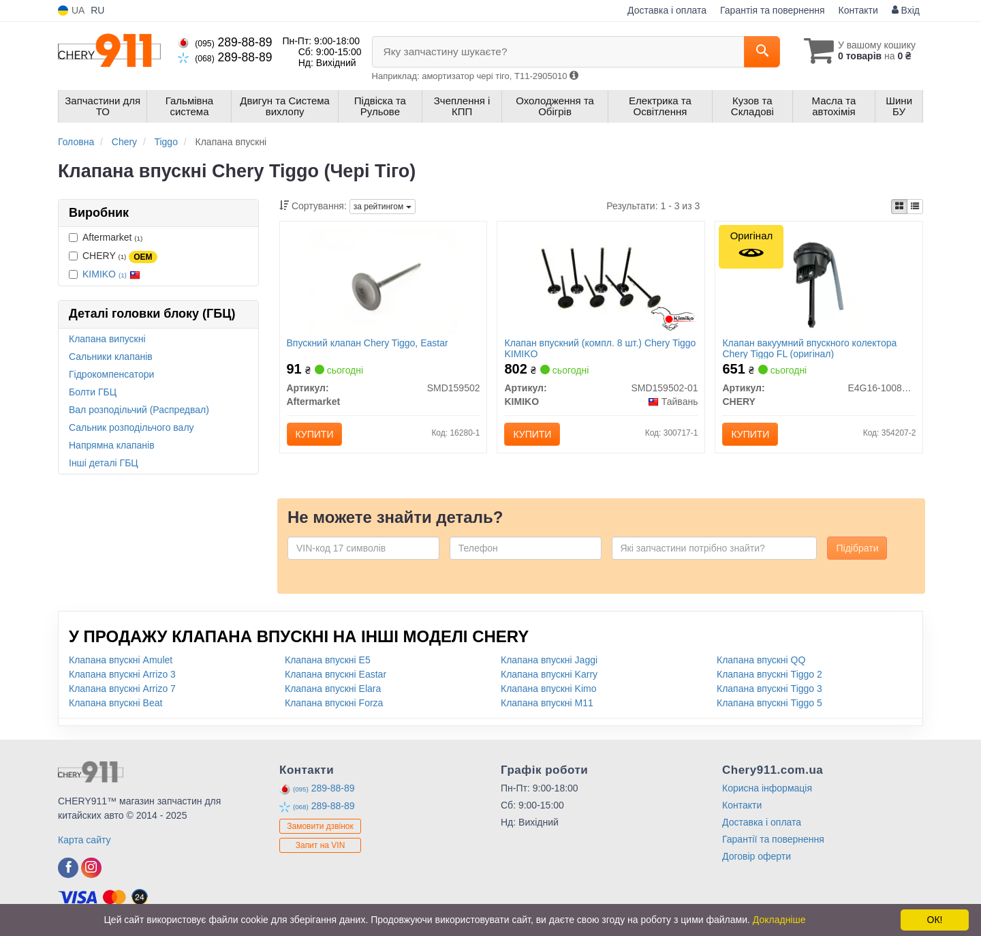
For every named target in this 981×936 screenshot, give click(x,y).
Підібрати (857, 548)
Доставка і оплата (666, 10)
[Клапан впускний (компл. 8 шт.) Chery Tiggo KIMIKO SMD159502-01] (601, 280)
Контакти (858, 10)
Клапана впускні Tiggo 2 (769, 674)
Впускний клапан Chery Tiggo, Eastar (367, 342)
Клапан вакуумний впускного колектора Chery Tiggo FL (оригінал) (809, 348)
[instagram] (91, 868)
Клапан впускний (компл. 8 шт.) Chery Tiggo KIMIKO (600, 348)
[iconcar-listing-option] (915, 206)
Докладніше (779, 919)
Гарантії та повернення (773, 839)
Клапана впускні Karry (549, 674)
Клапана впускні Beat (115, 702)
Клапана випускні (107, 338)
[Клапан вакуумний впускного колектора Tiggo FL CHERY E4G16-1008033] (819, 280)
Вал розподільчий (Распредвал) (139, 409)
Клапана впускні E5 (328, 659)
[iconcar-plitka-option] (899, 206)
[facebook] (68, 868)
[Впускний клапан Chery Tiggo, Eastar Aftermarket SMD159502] (382, 280)
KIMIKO (111, 274)
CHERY (113, 256)
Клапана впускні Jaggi (549, 659)
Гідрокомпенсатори (111, 374)
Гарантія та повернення (772, 10)
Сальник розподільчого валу (131, 427)
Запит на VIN (320, 845)
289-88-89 (225, 42)
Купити (315, 434)
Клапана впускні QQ (761, 659)
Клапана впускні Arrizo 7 (122, 688)
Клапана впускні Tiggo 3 (769, 688)
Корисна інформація (767, 788)
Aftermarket (105, 237)
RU (97, 10)
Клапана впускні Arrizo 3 (122, 674)
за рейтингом (382, 206)
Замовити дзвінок (320, 826)
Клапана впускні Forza (334, 702)
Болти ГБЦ (92, 392)
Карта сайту (84, 839)
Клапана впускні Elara (333, 688)
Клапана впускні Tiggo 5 (769, 702)
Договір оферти (756, 856)
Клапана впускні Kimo (549, 688)
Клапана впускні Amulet (120, 659)
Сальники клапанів (111, 356)
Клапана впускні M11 (547, 702)
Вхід (906, 10)
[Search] (762, 51)
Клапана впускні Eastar (335, 674)
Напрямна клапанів (112, 445)
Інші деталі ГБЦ (103, 462)
